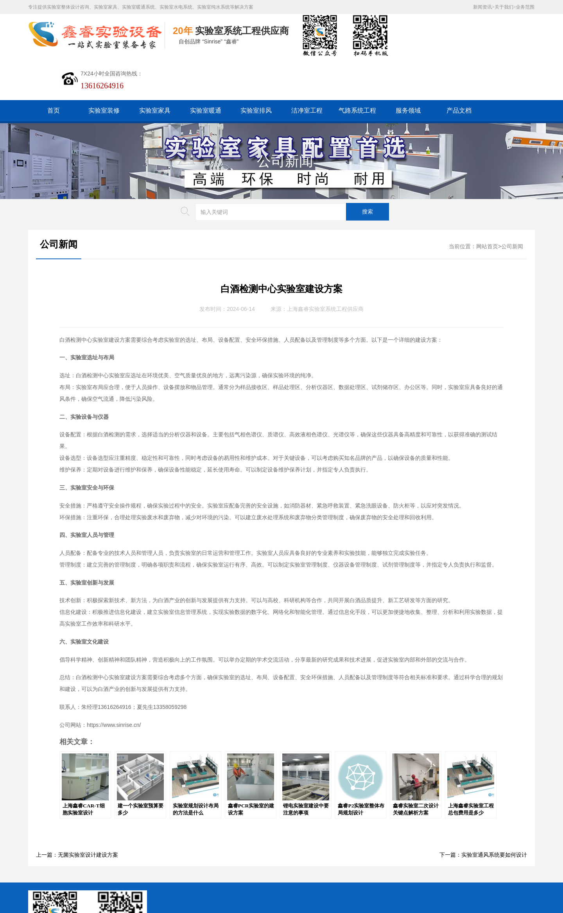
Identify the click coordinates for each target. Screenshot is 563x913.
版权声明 (263, 853)
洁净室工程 (307, 67)
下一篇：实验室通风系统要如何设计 (483, 812)
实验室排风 (256, 67)
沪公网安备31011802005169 (197, 865)
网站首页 (487, 203)
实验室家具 (154, 67)
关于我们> (505, 7)
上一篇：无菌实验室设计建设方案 (77, 812)
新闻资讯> (484, 7)
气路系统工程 (357, 67)
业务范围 (525, 7)
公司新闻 (285, 118)
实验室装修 (104, 67)
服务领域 (408, 67)
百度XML (168, 853)
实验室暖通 (205, 67)
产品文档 (459, 67)
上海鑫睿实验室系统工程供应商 (325, 266)
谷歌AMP (233, 853)
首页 (53, 67)
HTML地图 (201, 853)
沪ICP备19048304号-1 (215, 878)
